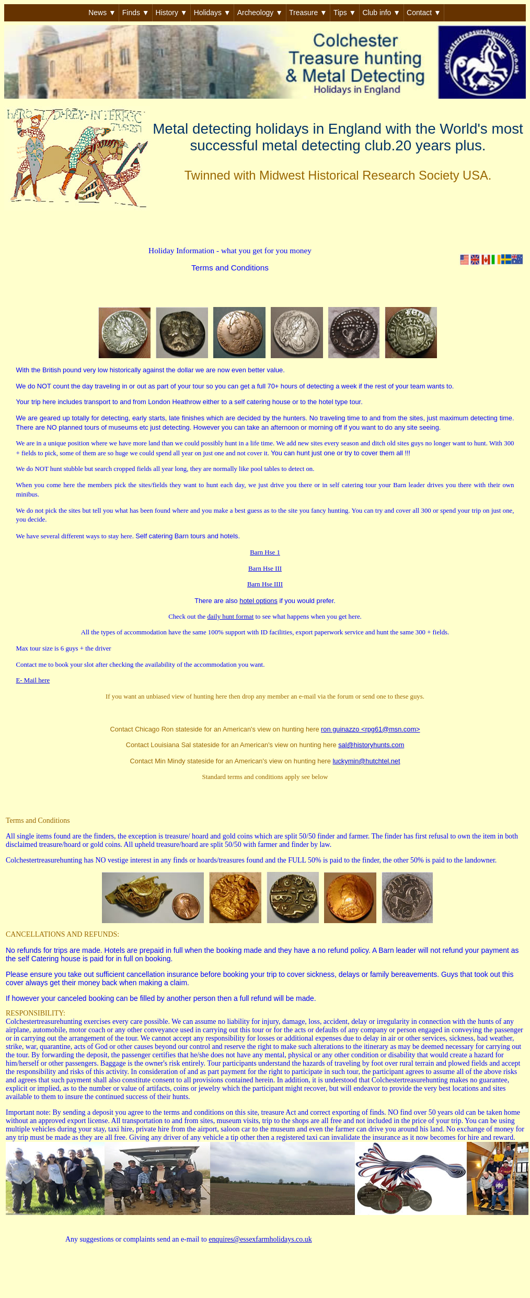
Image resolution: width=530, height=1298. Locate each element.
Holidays (212, 12)
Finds (135, 12)
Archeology (260, 12)
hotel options (258, 601)
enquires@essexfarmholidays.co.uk (260, 1239)
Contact (424, 12)
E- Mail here (33, 680)
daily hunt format (230, 616)
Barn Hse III (265, 568)
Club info (381, 12)
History (172, 12)
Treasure (308, 12)
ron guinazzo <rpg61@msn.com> (370, 729)
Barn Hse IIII (265, 584)
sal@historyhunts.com (371, 745)
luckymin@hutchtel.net (366, 761)
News (102, 12)
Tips (344, 12)
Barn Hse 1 (265, 552)
